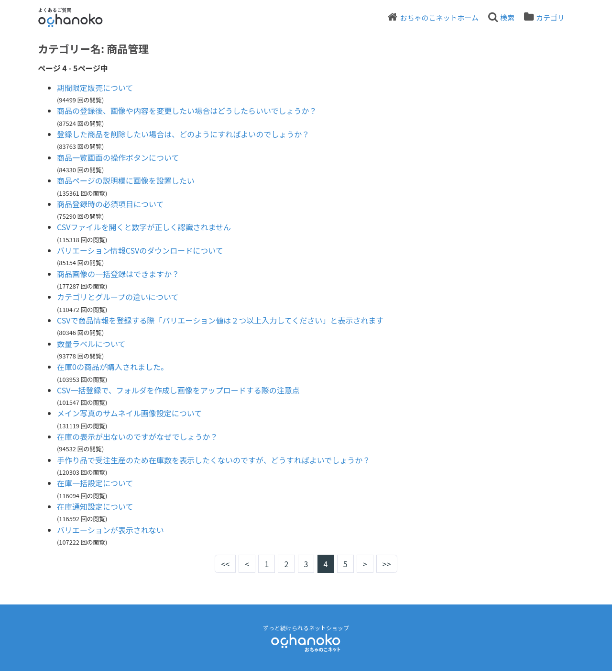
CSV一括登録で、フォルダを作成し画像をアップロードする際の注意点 (178, 390)
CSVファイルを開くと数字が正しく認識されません (144, 227)
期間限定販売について (95, 87)
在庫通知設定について (95, 506)
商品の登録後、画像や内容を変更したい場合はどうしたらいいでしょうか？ (187, 110)
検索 (507, 17)
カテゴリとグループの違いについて (118, 296)
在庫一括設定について (95, 483)
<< (225, 564)
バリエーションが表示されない (110, 530)
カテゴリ (550, 17)
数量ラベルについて (91, 343)
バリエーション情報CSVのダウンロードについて (140, 250)
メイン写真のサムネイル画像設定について (129, 413)
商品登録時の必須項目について (110, 204)
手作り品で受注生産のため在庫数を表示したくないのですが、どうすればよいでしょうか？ (213, 460)
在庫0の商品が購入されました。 (112, 366)
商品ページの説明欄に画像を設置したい (126, 180)
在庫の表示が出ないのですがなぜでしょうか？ (137, 436)
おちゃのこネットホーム (439, 17)
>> (386, 564)
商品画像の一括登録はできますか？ (118, 274)
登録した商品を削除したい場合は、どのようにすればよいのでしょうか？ (183, 134)
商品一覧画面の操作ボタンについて (118, 157)
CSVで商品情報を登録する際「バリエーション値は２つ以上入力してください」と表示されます (220, 320)
